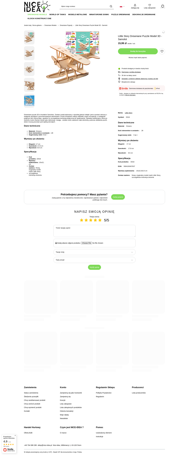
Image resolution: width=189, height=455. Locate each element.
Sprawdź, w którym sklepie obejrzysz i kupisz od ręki (140, 79)
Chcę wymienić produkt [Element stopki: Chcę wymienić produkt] (32, 407)
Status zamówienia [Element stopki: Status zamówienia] (31, 393)
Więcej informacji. (130, 95)
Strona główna (37, 25)
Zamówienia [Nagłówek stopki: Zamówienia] (30, 387)
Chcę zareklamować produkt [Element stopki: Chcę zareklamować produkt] (34, 400)
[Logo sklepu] (37, 6)
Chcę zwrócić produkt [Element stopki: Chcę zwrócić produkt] (32, 404)
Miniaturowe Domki (99, 14)
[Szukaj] (111, 6)
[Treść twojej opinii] (94, 231)
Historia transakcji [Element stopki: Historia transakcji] (66, 411)
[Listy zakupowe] (149, 6)
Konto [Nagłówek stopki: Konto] (63, 387)
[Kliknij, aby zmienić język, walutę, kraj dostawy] (122, 6)
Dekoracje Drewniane (143, 14)
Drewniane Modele (37, 14)
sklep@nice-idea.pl (45, 445)
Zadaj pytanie (118, 197)
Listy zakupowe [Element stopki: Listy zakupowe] (66, 404)
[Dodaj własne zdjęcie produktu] (97, 243)
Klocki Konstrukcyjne (39, 18)
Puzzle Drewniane (120, 14)
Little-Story (128, 113)
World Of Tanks (57, 14)
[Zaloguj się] (135, 6)
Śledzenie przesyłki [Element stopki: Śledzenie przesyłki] (31, 397)
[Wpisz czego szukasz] (87, 6)
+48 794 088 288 (30, 445)
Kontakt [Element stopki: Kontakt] (27, 411)
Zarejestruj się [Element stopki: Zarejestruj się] (65, 397)
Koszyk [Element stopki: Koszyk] (62, 400)
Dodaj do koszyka (138, 51)
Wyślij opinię (94, 267)
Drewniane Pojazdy (66, 25)
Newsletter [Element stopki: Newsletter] (64, 418)
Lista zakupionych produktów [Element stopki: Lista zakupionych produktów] (71, 407)
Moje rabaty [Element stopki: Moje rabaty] (64, 415)
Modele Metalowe (77, 14)
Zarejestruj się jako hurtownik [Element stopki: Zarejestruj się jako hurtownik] (71, 393)
